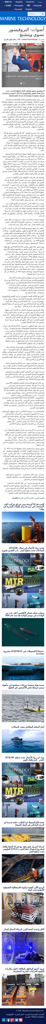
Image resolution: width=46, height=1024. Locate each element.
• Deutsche (29, 2)
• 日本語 (8, 6)
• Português (18, 6)
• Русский (18, 9)
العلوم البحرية (39, 498)
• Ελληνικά (37, 6)
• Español (18, 2)
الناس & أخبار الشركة (25, 498)
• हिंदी (28, 6)
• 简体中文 (8, 2)
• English (28, 9)
